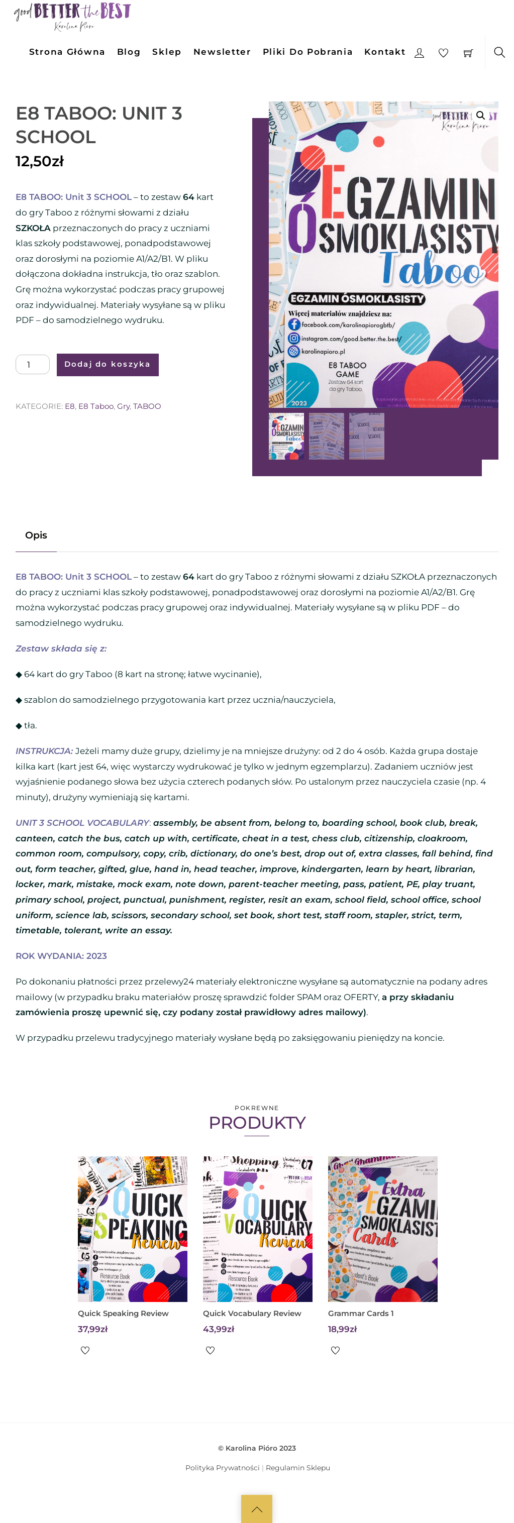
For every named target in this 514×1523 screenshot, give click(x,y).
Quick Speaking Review (123, 1313)
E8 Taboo (96, 406)
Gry (123, 406)
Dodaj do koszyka (107, 364)
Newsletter (222, 52)
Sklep (167, 52)
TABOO (147, 406)
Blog (129, 52)
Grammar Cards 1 (361, 1313)
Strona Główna (67, 52)
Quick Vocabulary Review (252, 1313)
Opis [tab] (36, 535)
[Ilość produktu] (33, 365)
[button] (481, 115)
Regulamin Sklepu (298, 1468)
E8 (70, 406)
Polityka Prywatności (222, 1468)
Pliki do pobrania (308, 52)
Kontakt (384, 52)
